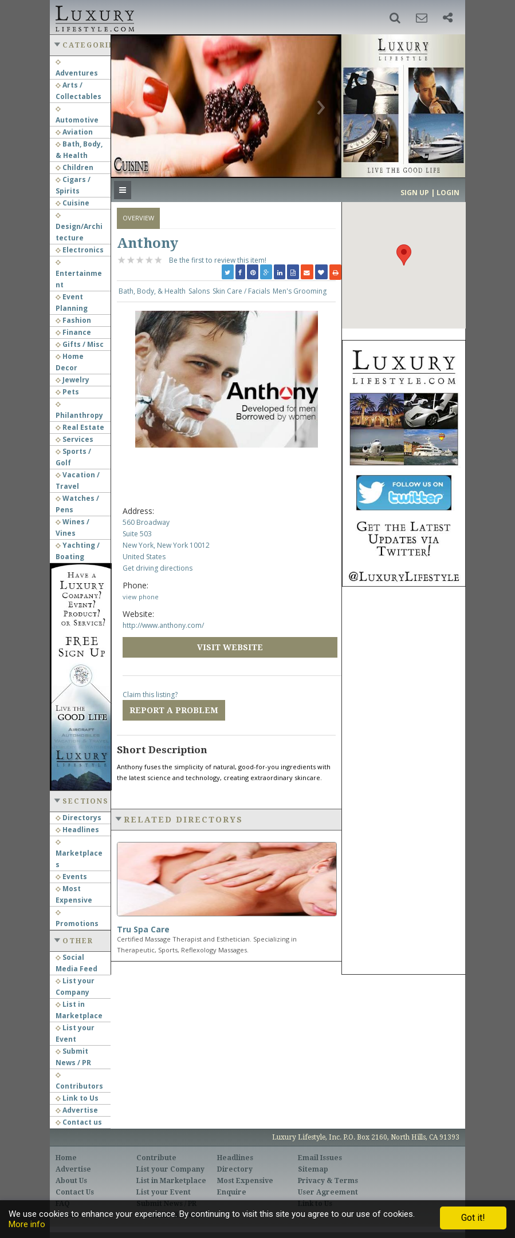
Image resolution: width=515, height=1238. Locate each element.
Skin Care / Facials (241, 291)
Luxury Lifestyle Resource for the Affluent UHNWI (93, 17)
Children (74, 167)
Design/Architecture (79, 228)
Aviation (74, 132)
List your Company (170, 1169)
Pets (67, 392)
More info (27, 1224)
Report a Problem (173, 710)
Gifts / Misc (80, 344)
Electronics (80, 250)
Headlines (77, 829)
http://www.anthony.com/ (163, 625)
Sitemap (313, 1169)
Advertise (77, 1110)
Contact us (79, 1122)
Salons (199, 291)
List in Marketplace (171, 1181)
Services (74, 439)
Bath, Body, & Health (152, 291)
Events (71, 876)
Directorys (78, 817)
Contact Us (75, 1192)
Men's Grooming (300, 291)
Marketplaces (79, 854)
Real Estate (80, 427)
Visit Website (230, 647)
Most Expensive (245, 1181)
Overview (138, 217)
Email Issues (320, 1158)
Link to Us (77, 1098)
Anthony (147, 243)
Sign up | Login (429, 192)
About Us (71, 1181)
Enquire (231, 1192)
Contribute (156, 1158)
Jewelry (72, 380)
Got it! (473, 1217)
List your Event (163, 1192)
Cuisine (72, 203)
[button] (395, 17)
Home (66, 1158)
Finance (73, 332)
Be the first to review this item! (217, 260)
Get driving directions (157, 568)
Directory (235, 1169)
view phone (141, 596)
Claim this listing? (150, 694)
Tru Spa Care (143, 929)
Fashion (73, 320)
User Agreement (328, 1192)
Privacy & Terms (328, 1181)
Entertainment (79, 275)
